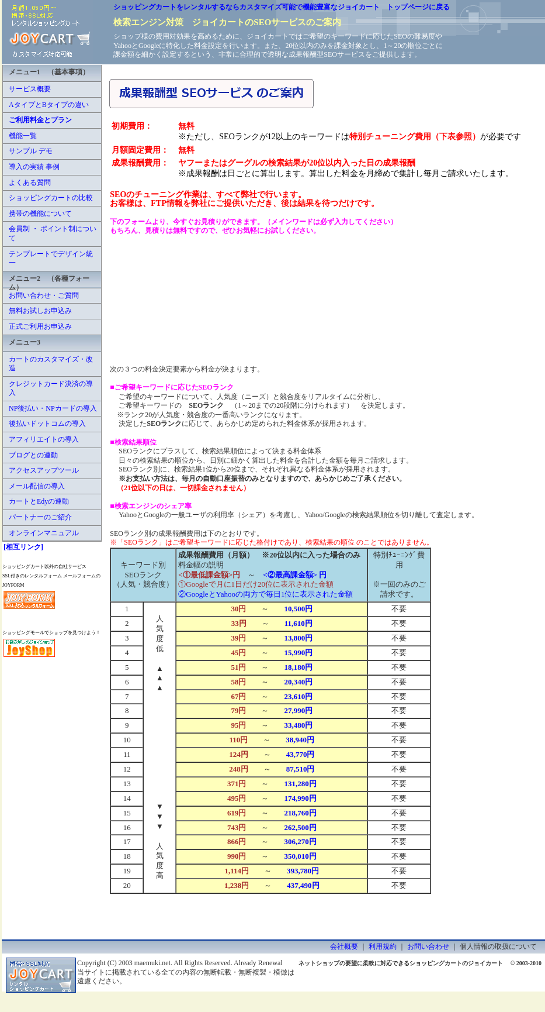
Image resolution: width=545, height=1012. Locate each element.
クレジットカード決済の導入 (51, 388)
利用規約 (383, 946)
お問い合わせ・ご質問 (44, 295)
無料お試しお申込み (40, 311)
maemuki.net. (153, 963)
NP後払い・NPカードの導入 (53, 408)
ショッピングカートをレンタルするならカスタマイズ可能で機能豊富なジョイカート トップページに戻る (281, 7)
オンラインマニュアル (44, 533)
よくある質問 (30, 182)
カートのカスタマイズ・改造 (51, 364)
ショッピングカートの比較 (51, 198)
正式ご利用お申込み (40, 326)
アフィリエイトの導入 (44, 439)
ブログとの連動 (33, 455)
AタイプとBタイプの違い (49, 105)
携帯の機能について (40, 213)
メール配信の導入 (37, 486)
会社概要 (344, 946)
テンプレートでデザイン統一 (51, 258)
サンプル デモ (31, 151)
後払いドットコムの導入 (47, 423)
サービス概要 (30, 89)
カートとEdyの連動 (39, 501)
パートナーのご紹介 (40, 517)
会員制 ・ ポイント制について (52, 233)
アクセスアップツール (44, 470)
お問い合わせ (428, 946)
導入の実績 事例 (34, 167)
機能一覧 (23, 136)
